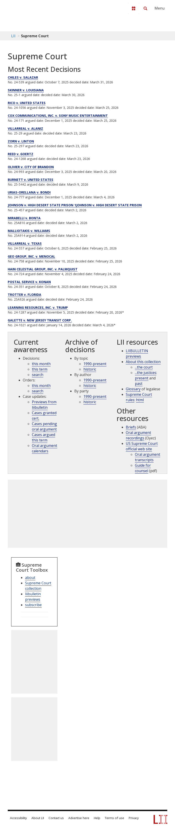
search (37, 374)
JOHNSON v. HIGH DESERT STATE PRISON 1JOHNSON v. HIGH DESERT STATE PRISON (75, 205)
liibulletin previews (33, 596)
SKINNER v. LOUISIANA (26, 90)
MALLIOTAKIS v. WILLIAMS (29, 231)
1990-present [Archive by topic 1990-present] (94, 363)
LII (13, 35)
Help (97, 818)
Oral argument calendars (44, 448)
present (141, 378)
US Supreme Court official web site (142, 446)
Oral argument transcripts (147, 457)
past (138, 383)
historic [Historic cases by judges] (89, 385)
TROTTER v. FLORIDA (24, 294)
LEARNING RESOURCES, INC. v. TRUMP (38, 307)
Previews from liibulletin (44, 404)
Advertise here (78, 818)
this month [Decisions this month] (41, 363)
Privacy (134, 818)
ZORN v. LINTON (21, 141)
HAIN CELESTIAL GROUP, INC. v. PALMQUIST (42, 269)
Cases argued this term (43, 437)
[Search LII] (145, 8)
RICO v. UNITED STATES (27, 103)
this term (39, 369)
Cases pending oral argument (44, 426)
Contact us (56, 818)
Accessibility (18, 818)
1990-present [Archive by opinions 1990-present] (94, 380)
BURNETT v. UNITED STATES (30, 179)
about (30, 577)
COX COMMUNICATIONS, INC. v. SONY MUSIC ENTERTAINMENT (58, 115)
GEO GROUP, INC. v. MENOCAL (31, 256)
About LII (37, 818)
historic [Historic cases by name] (89, 401)
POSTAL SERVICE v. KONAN (29, 282)
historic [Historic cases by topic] (89, 369)
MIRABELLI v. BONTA (24, 218)
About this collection (143, 361)
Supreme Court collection (38, 585)
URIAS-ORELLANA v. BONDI (29, 192)
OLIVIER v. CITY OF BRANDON (31, 167)
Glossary (133, 388)
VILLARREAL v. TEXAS (25, 243)
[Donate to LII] (133, 8)
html (140, 399)
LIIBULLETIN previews (137, 353)
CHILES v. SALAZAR (23, 77)
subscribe (33, 604)
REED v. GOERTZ (20, 154)
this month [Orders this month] (41, 385)
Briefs (131, 427)
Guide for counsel (143, 468)
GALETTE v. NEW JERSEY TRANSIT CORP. (40, 320)
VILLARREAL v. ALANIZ (25, 128)
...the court (144, 367)
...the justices (145, 372)
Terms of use (114, 818)
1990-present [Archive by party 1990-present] (94, 396)
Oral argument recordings (138, 435)
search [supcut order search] (37, 391)
